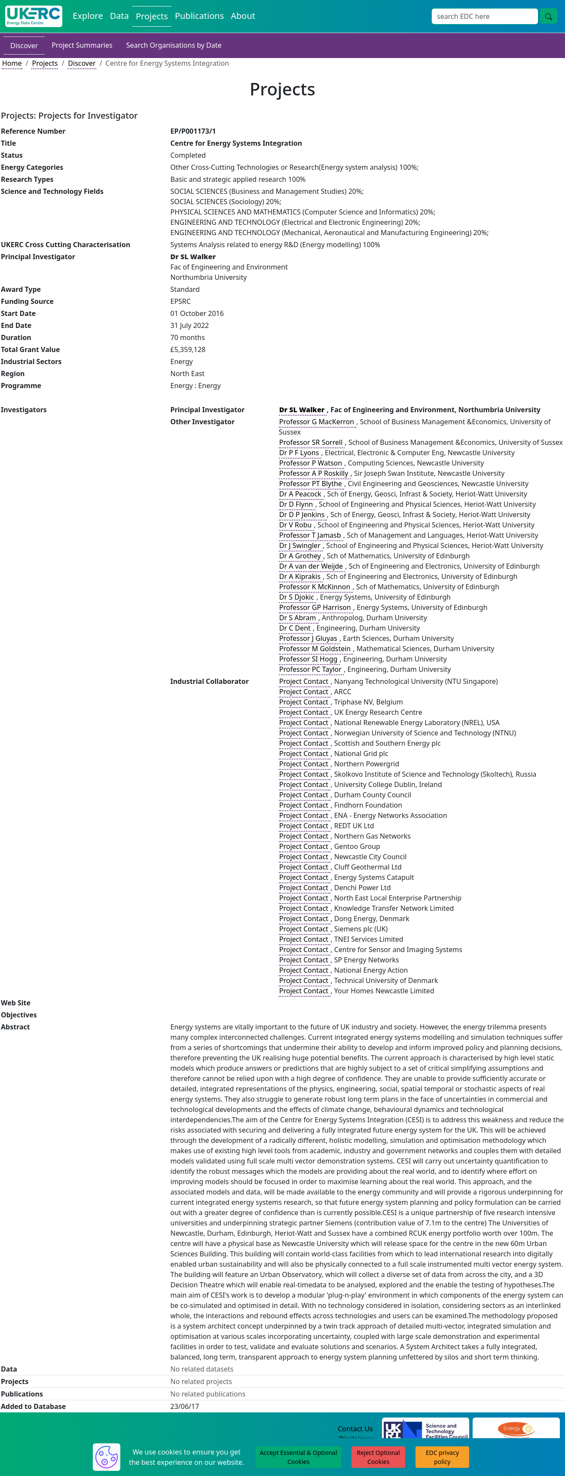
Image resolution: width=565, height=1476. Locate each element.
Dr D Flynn (297, 504)
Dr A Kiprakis (300, 576)
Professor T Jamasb (311, 535)
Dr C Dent (295, 628)
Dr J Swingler (300, 545)
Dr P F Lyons (300, 452)
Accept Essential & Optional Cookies (298, 1457)
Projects (152, 16)
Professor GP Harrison (316, 607)
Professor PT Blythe (311, 483)
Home (12, 63)
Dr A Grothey (301, 555)
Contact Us (355, 1428)
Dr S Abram (298, 617)
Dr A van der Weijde (312, 566)
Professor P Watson (311, 463)
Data (119, 15)
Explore (88, 15)
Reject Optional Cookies (378, 1457)
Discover (24, 45)
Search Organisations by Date (174, 45)
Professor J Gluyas (309, 638)
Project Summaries (82, 45)
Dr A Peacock (301, 494)
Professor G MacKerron (317, 421)
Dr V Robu (296, 525)
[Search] (484, 16)
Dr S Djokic (297, 597)
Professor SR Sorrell (312, 442)
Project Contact (304, 681)
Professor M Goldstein (316, 648)
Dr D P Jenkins (303, 514)
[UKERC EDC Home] (33, 16)
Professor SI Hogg (309, 659)
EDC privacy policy (442, 1457)
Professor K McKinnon (315, 586)
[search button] (548, 16)
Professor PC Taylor (311, 669)
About (243, 15)
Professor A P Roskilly (314, 473)
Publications (199, 15)
